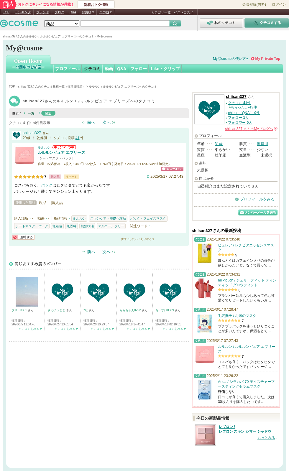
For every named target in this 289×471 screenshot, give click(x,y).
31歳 (219, 143)
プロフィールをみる (257, 199)
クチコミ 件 (239, 103)
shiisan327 (32, 133)
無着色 (57, 226)
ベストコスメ (183, 12)
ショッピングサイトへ (172, 169)
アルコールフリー (111, 226)
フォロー (138, 68)
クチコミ (92, 68)
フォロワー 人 (240, 123)
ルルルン (44, 147)
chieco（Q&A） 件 (244, 113)
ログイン (279, 4)
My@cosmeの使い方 (229, 59)
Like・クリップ (165, 68)
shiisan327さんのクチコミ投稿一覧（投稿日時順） (52, 86)
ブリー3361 (20, 310)
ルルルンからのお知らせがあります (63, 147)
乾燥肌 (262, 143)
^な (85, 310)
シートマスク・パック (55, 158)
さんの (251, 129)
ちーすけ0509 (165, 310)
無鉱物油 (87, 226)
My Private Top (267, 59)
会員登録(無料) (254, 4)
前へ (91, 122)
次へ (106, 122)
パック (46, 185)
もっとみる (266, 438)
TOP (6, 12)
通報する (23, 237)
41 (77, 138)
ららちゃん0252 (130, 310)
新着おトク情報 (96, 5)
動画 (109, 68)
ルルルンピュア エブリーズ (61, 152)
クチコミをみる (29, 328)
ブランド (42, 12)
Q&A (73, 12)
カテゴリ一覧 (161, 12)
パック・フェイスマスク (148, 218)
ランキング (23, 12)
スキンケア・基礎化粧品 (108, 218)
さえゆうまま (56, 310)
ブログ (59, 12)
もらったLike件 (244, 107)
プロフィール (67, 68)
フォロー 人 (238, 118)
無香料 (71, 226)
